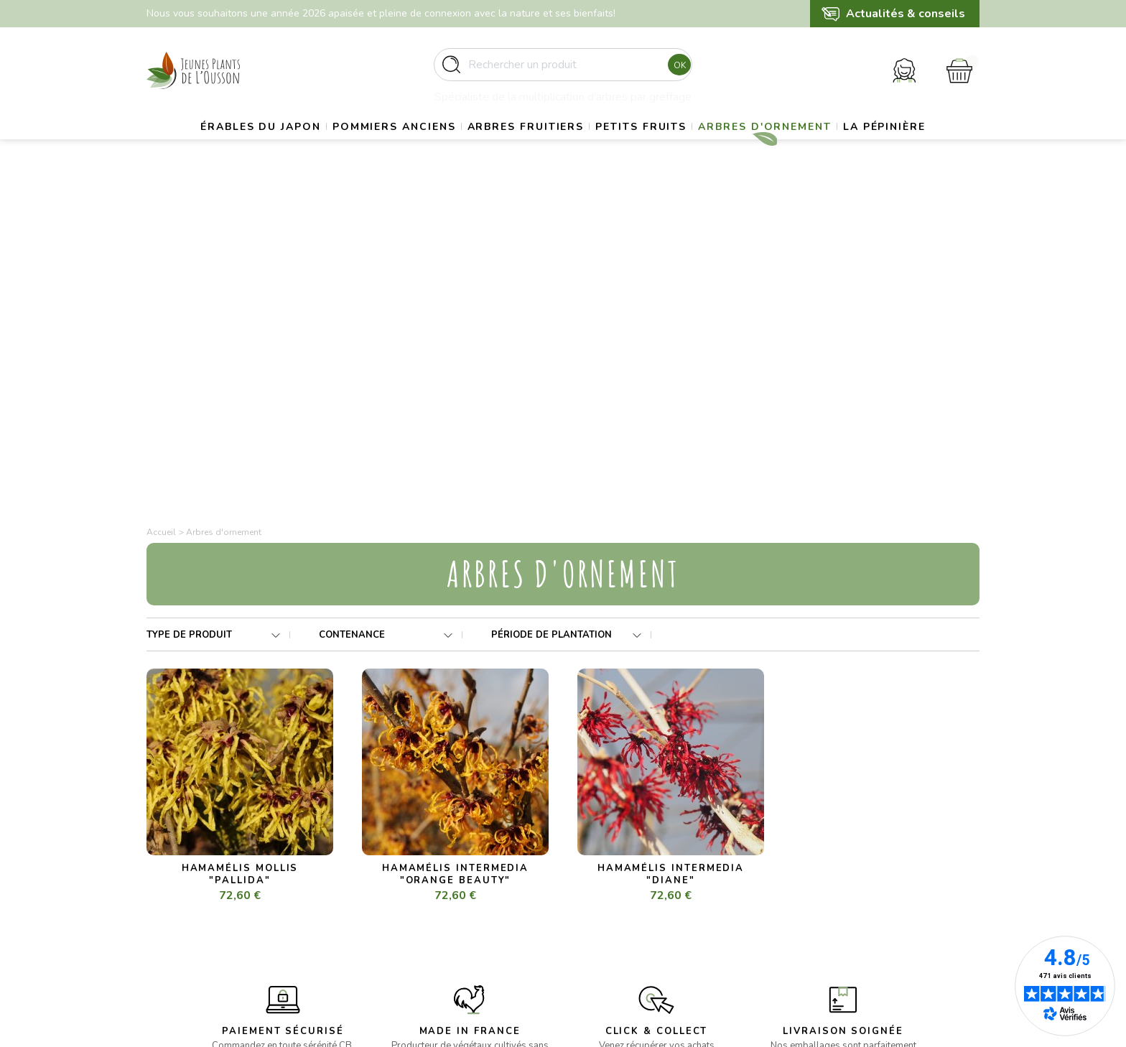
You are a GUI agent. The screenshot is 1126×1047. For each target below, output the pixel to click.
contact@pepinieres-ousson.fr (215, 924)
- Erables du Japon (404, 836)
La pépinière (562, 183)
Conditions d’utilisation (629, 888)
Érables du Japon (275, 147)
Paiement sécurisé (619, 906)
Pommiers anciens (425, 147)
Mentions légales (616, 871)
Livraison (597, 853)
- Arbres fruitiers (400, 888)
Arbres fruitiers (572, 147)
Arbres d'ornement (844, 147)
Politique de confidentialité (638, 923)
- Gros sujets (391, 853)
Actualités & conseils (905, 14)
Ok (675, 71)
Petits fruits (704, 147)
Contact (595, 940)
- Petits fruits (392, 906)
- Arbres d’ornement (408, 923)
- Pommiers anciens (406, 871)
